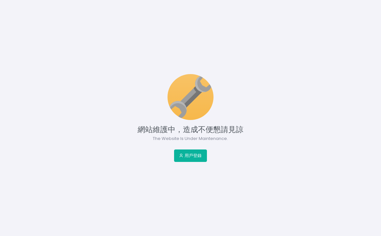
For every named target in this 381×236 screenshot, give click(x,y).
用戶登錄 (190, 155)
